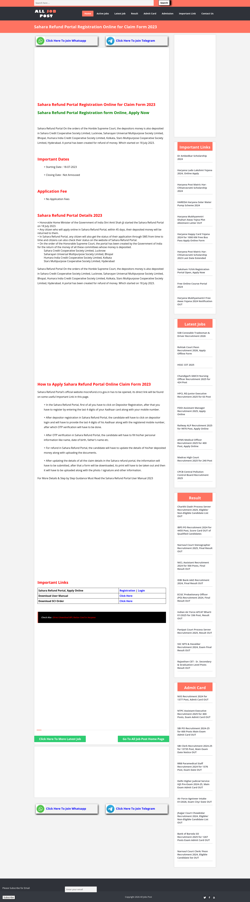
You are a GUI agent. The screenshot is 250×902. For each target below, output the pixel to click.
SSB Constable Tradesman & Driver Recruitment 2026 (193, 334)
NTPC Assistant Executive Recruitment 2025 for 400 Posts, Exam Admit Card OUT (193, 714)
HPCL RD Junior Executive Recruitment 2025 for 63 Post (194, 395)
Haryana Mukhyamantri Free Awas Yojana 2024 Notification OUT (194, 301)
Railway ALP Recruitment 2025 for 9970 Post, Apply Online (194, 427)
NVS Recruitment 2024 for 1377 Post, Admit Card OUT (193, 698)
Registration (127, 590)
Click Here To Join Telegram (130, 40)
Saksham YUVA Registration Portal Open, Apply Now (193, 271)
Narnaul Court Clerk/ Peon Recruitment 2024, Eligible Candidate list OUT (192, 854)
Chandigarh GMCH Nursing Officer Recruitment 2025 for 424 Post (193, 379)
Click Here (126, 596)
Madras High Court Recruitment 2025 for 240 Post (194, 459)
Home (88, 13)
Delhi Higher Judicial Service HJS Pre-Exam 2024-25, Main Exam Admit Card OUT (193, 784)
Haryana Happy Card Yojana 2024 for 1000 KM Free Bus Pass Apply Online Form (193, 237)
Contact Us (207, 13)
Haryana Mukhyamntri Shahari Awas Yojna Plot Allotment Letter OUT (191, 219)
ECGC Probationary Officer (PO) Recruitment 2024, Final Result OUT (193, 597)
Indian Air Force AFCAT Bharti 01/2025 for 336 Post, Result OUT (194, 615)
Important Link (187, 13)
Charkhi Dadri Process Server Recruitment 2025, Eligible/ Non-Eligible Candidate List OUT (194, 511)
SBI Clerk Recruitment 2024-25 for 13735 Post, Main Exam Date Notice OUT (194, 749)
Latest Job (119, 13)
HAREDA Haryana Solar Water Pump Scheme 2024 (194, 203)
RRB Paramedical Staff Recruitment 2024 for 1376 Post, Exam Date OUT (192, 766)
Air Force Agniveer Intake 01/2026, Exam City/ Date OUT (194, 800)
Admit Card (150, 13)
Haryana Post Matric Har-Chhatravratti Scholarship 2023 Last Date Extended (192, 255)
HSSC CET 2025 (185, 364)
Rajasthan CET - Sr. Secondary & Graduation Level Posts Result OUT (194, 664)
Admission (167, 13)
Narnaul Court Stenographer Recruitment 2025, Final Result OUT (195, 548)
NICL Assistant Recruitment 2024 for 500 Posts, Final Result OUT (193, 565)
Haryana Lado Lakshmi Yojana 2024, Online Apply (194, 172)
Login (141, 590)
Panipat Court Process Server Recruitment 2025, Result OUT (194, 631)
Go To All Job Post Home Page (143, 739)
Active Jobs (103, 13)
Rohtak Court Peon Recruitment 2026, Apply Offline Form (191, 350)
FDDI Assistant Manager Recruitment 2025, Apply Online (191, 411)
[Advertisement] (101, 76)
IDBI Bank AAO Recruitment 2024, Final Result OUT (193, 581)
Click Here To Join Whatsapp (61, 40)
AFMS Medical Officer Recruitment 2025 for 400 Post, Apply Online (192, 443)
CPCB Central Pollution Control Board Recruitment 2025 (193, 475)
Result (134, 13)
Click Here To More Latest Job (60, 739)
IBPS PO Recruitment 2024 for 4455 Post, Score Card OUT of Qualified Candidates (194, 530)
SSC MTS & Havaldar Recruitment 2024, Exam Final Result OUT (194, 647)
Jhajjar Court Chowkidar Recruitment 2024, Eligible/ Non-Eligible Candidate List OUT (192, 817)
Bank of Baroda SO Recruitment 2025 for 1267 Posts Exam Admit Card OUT (193, 837)
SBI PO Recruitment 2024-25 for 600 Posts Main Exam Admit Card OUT (193, 731)
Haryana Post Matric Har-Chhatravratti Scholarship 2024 (192, 187)
